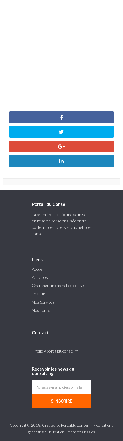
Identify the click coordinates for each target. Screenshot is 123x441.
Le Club (38, 293)
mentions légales (81, 432)
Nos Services (43, 302)
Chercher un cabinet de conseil (59, 285)
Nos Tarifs (41, 310)
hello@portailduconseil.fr (56, 350)
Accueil (38, 269)
